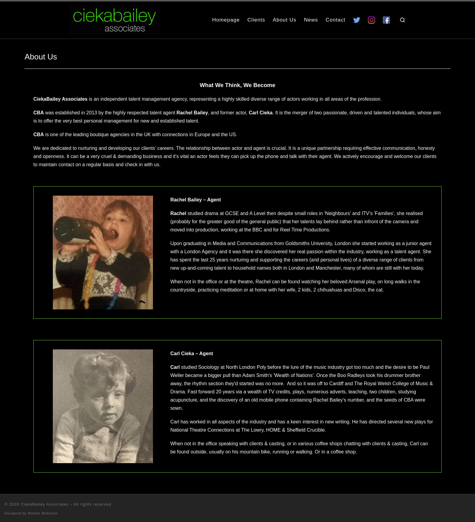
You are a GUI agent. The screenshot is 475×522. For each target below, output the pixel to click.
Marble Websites (43, 513)
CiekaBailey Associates (45, 504)
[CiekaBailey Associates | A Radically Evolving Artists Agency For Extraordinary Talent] (114, 18)
